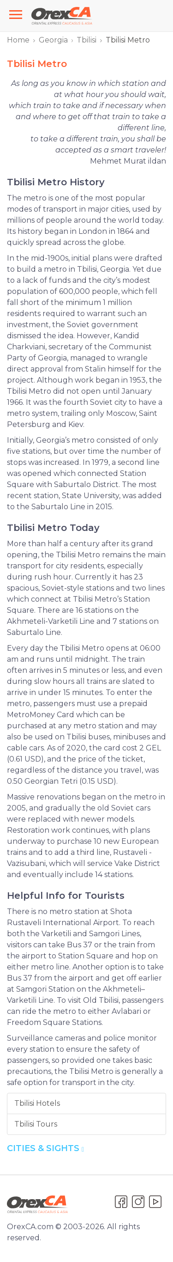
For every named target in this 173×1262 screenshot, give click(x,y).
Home (18, 40)
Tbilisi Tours (35, 1124)
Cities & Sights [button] (45, 1148)
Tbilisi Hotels (37, 1103)
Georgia (53, 40)
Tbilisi (86, 40)
